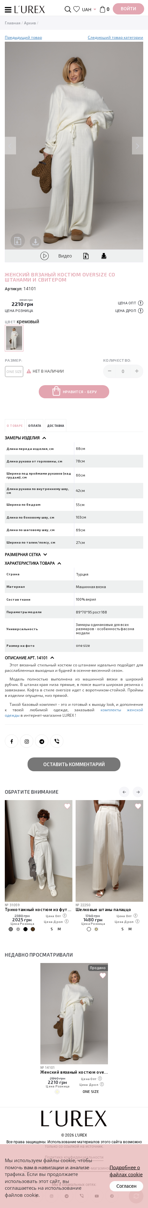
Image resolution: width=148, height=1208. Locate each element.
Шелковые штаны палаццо (104, 909)
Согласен (126, 1186)
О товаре (14, 425)
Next (137, 146)
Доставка (55, 425)
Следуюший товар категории (115, 37)
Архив (30, 23)
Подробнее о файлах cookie (126, 1170)
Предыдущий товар (23, 37)
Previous (10, 146)
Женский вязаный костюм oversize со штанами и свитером (74, 1071)
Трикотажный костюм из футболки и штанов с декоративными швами (38, 909)
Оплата (34, 425)
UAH (86, 9)
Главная (13, 23)
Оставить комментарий (74, 764)
